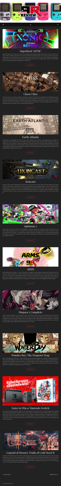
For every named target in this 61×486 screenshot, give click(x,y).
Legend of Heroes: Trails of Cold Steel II (30, 452)
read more (30, 65)
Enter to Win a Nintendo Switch (30, 408)
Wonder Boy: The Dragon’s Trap (30, 355)
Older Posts (7, 474)
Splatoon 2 (30, 226)
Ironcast (30, 181)
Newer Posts (54, 474)
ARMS (30, 269)
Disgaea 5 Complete (30, 312)
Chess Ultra (30, 94)
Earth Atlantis (30, 137)
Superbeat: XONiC (30, 51)
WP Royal (11, 483)
